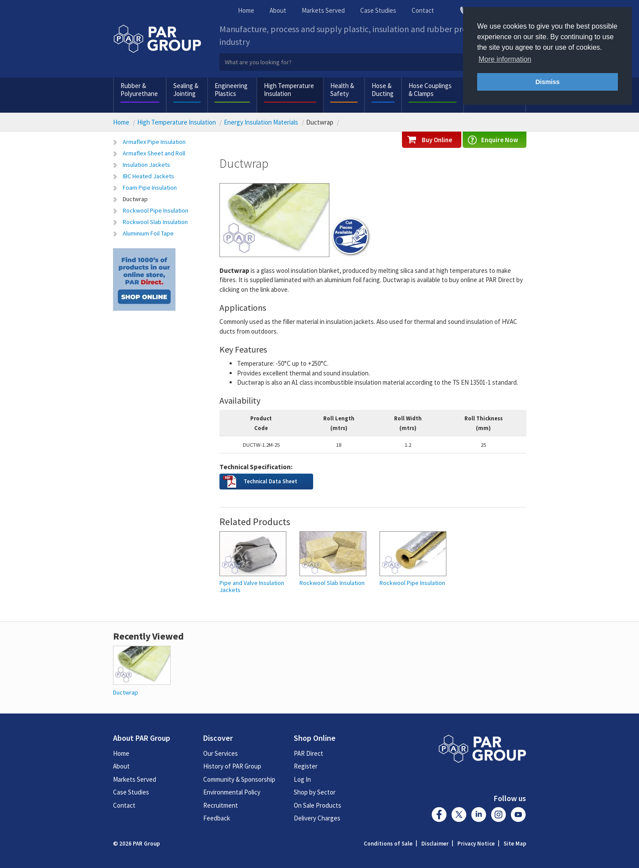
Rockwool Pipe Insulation (155, 210)
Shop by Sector (315, 792)
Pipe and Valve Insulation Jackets (251, 586)
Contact (423, 10)
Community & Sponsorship (239, 779)
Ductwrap (135, 199)
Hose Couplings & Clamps (430, 89)
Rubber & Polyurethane (139, 89)
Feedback (216, 818)
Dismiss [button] (547, 81)
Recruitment (220, 805)
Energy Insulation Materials (261, 122)
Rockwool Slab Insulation (155, 222)
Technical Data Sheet (270, 481)
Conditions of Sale (388, 843)
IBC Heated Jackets (148, 176)
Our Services (220, 753)
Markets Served (323, 10)
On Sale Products (317, 805)
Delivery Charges (317, 818)
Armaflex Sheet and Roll (154, 153)
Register (306, 766)
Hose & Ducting (383, 89)
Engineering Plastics (231, 89)
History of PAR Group (232, 766)
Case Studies (378, 10)
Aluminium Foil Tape (148, 233)
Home (246, 10)
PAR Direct (308, 753)
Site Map (515, 843)
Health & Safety (342, 89)
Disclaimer (435, 843)
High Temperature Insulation (289, 89)
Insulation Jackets (146, 165)
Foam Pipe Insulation (150, 187)
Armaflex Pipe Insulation (154, 142)
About (278, 10)
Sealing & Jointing (185, 89)
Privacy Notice (476, 843)
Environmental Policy (231, 792)
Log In (302, 779)
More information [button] (504, 59)
